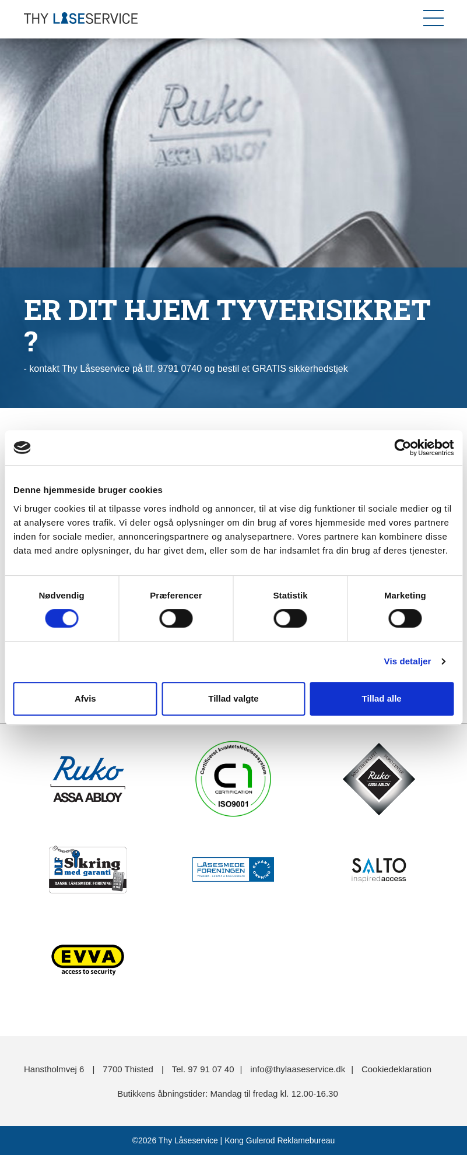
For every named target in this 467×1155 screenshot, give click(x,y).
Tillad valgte (233, 698)
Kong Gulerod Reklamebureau (278, 1140)
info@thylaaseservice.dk (297, 1069)
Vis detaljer (407, 661)
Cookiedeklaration (396, 1069)
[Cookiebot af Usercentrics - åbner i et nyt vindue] (403, 447)
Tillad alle (382, 698)
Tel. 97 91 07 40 (203, 1069)
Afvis (85, 698)
